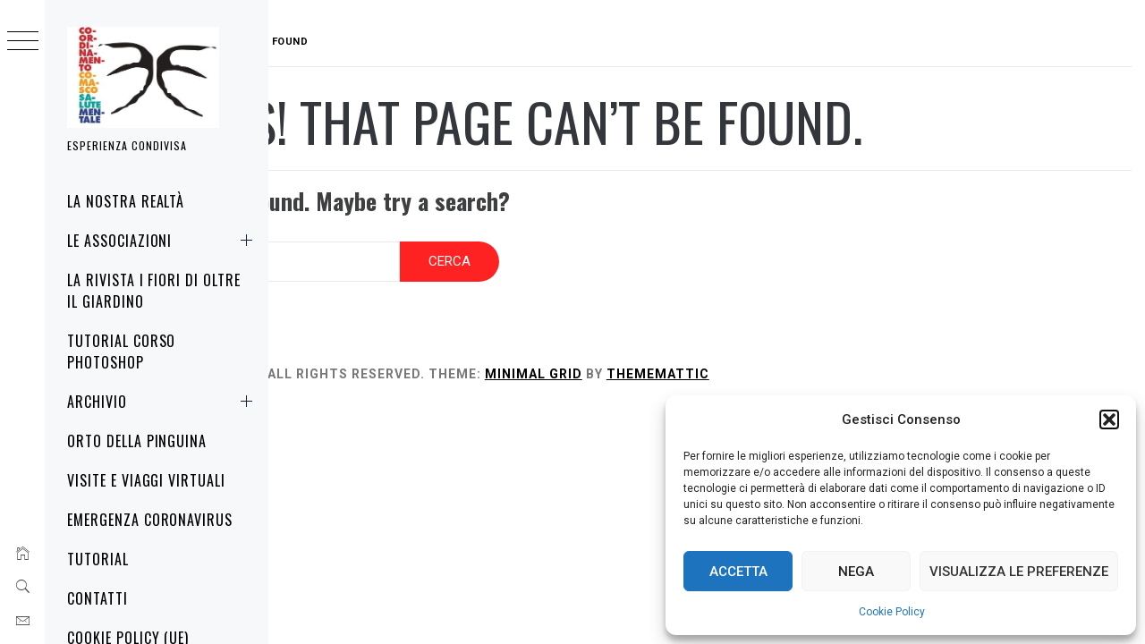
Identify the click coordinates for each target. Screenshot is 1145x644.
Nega (856, 572)
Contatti (97, 598)
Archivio (163, 401)
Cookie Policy (892, 612)
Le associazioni (163, 240)
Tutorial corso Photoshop (121, 351)
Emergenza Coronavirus (150, 519)
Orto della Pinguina (137, 441)
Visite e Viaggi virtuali (146, 480)
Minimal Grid (647, 363)
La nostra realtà (125, 201)
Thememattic (771, 363)
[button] (1109, 419)
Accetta (738, 572)
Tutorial (98, 559)
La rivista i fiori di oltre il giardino (154, 290)
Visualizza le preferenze (1018, 572)
